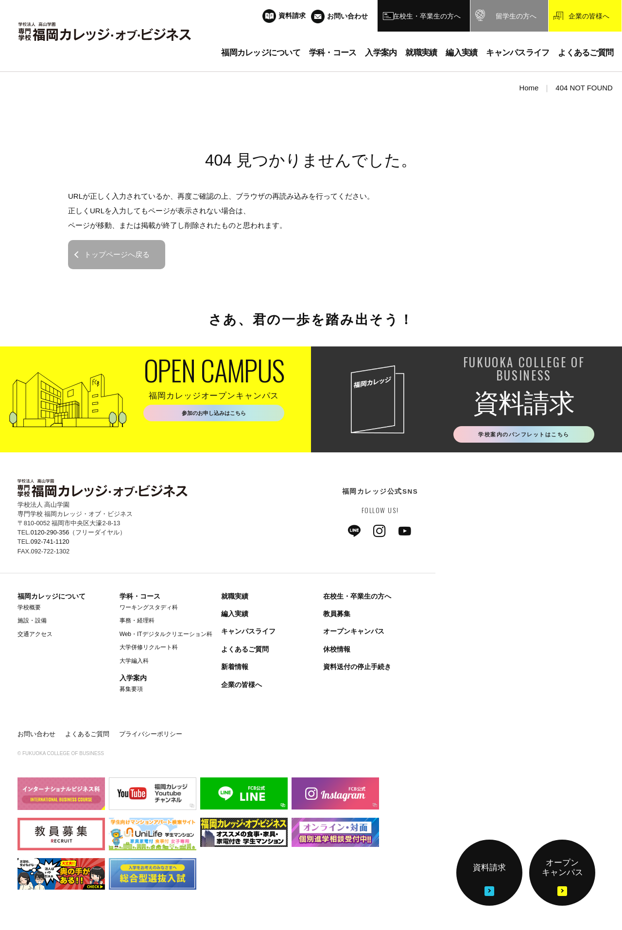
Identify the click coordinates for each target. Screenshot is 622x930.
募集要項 (131, 691)
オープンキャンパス (353, 633)
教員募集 (336, 616)
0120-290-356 (50, 534)
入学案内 (133, 680)
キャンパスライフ (248, 633)
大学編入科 (134, 662)
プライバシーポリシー (150, 736)
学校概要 (29, 609)
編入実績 (234, 616)
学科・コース (140, 598)
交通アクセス (34, 636)
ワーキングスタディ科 (149, 609)
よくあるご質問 (245, 651)
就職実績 (234, 598)
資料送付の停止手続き (357, 669)
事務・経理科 (137, 623)
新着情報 (234, 669)
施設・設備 (32, 623)
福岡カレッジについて (51, 598)
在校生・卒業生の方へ (357, 598)
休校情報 (336, 651)
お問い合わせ (36, 736)
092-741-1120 (50, 544)
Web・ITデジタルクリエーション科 (166, 636)
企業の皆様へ (241, 686)
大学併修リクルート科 (149, 649)
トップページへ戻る (117, 254)
